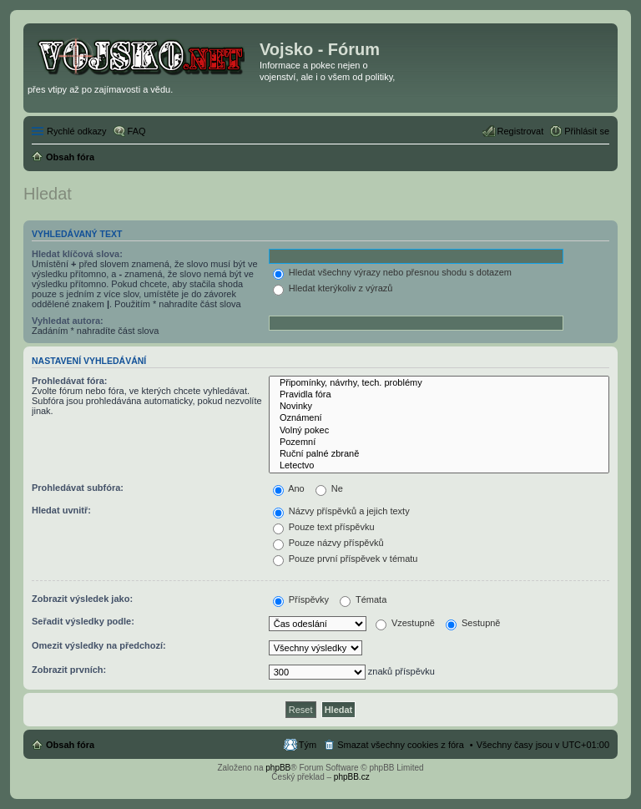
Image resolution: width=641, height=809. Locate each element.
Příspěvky (301, 599)
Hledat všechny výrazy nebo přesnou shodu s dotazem (392, 272)
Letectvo (439, 466)
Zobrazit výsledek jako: (82, 599)
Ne (329, 488)
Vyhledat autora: (67, 321)
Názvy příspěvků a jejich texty (341, 511)
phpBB (277, 767)
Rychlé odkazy (77, 131)
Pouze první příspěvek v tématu (345, 559)
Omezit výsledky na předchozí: (99, 645)
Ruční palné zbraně (439, 454)
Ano (289, 488)
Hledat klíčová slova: (77, 254)
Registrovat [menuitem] (520, 131)
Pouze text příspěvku (324, 527)
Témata (363, 599)
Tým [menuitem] (307, 745)
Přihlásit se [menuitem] (586, 131)
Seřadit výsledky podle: (83, 621)
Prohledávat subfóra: (78, 488)
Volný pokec (439, 431)
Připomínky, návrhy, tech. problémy (439, 383)
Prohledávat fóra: (69, 381)
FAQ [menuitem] (137, 131)
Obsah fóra (70, 745)
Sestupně (473, 623)
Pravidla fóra (439, 395)
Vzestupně (405, 623)
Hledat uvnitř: (61, 510)
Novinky (439, 406)
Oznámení (439, 418)
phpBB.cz (352, 776)
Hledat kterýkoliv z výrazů (333, 288)
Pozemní (439, 442)
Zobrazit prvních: (69, 670)
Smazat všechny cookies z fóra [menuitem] (400, 745)
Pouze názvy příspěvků (328, 543)
